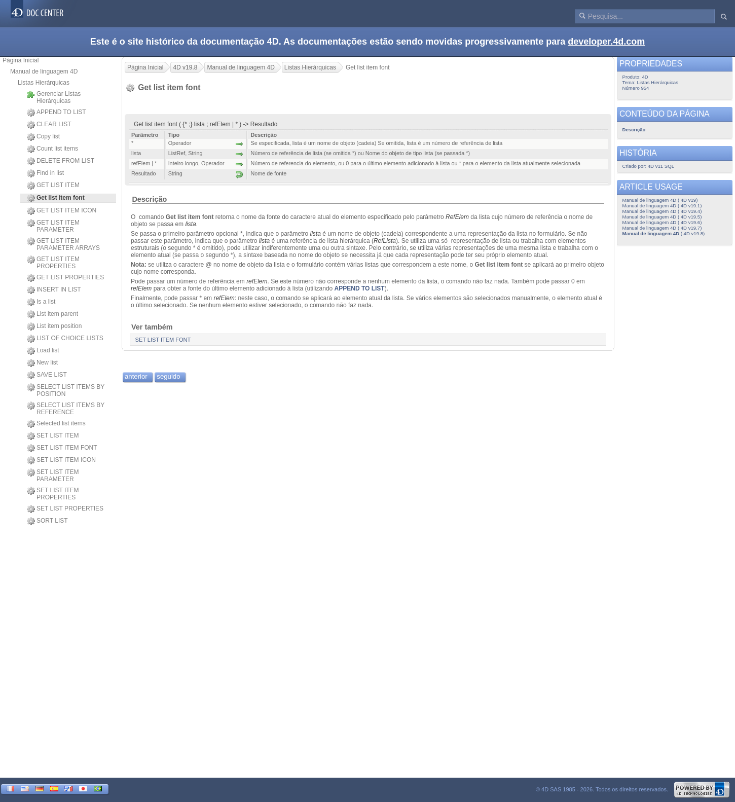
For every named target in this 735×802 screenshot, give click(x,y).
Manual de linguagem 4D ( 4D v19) (660, 200)
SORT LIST (47, 521)
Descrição (149, 199)
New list (42, 363)
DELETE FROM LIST (60, 161)
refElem (256, 281)
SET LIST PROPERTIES (65, 509)
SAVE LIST (47, 375)
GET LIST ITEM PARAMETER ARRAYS (63, 244)
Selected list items (56, 424)
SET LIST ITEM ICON (61, 460)
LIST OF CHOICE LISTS (65, 339)
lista (190, 224)
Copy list (43, 137)
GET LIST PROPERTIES (65, 278)
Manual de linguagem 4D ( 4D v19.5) (662, 217)
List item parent (52, 314)
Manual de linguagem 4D (44, 71)
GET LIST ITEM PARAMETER (53, 226)
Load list (43, 351)
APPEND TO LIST (56, 112)
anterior (136, 376)
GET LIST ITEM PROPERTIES (53, 263)
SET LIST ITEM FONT (62, 448)
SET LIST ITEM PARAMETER (53, 475)
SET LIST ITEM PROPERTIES (53, 494)
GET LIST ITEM (53, 185)
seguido (168, 376)
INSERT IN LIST (54, 290)
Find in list (45, 173)
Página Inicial (21, 60)
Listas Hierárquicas (43, 82)
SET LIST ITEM (53, 436)
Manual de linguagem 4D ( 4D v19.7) (662, 228)
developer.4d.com (606, 42)
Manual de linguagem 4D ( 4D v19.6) (662, 222)
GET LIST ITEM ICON (61, 211)
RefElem (457, 217)
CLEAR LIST (49, 125)
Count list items (52, 149)
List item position (54, 326)
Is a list (41, 302)
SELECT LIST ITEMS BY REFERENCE (65, 409)
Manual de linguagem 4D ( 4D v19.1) (662, 205)
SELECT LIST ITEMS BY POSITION (65, 390)
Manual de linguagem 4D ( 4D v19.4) (662, 211)
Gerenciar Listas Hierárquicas (54, 97)
